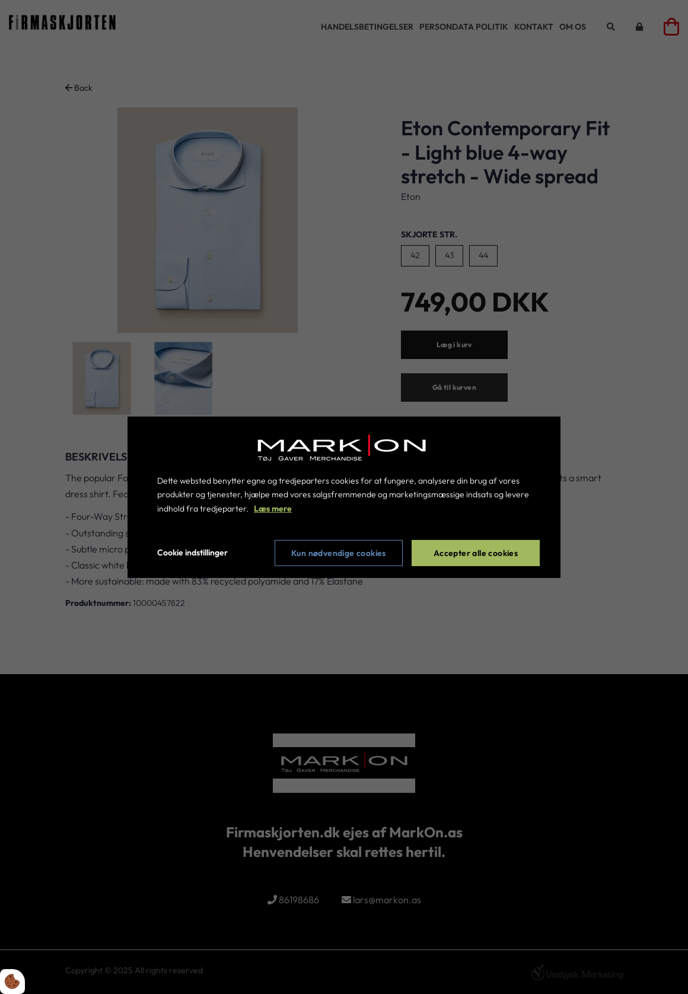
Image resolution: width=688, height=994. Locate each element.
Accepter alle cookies (476, 553)
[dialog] (344, 496)
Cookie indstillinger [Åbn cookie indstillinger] (192, 552)
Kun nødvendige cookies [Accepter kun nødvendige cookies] (338, 553)
